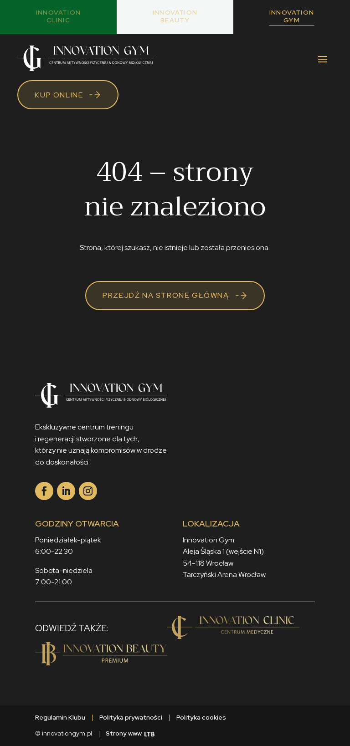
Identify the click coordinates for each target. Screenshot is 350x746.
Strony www (130, 733)
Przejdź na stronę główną (166, 295)
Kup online (59, 95)
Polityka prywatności (130, 717)
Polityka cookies (201, 717)
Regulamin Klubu (60, 717)
